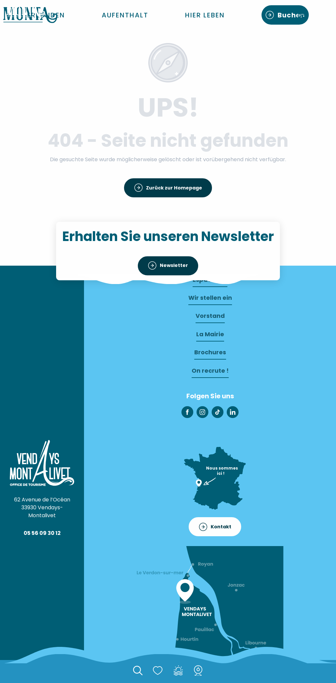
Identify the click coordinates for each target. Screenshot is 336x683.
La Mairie (210, 334)
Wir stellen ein (210, 298)
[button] (46, 15)
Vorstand (210, 316)
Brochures (210, 352)
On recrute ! (210, 370)
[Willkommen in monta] (25, 11)
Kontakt (221, 526)
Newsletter (174, 265)
